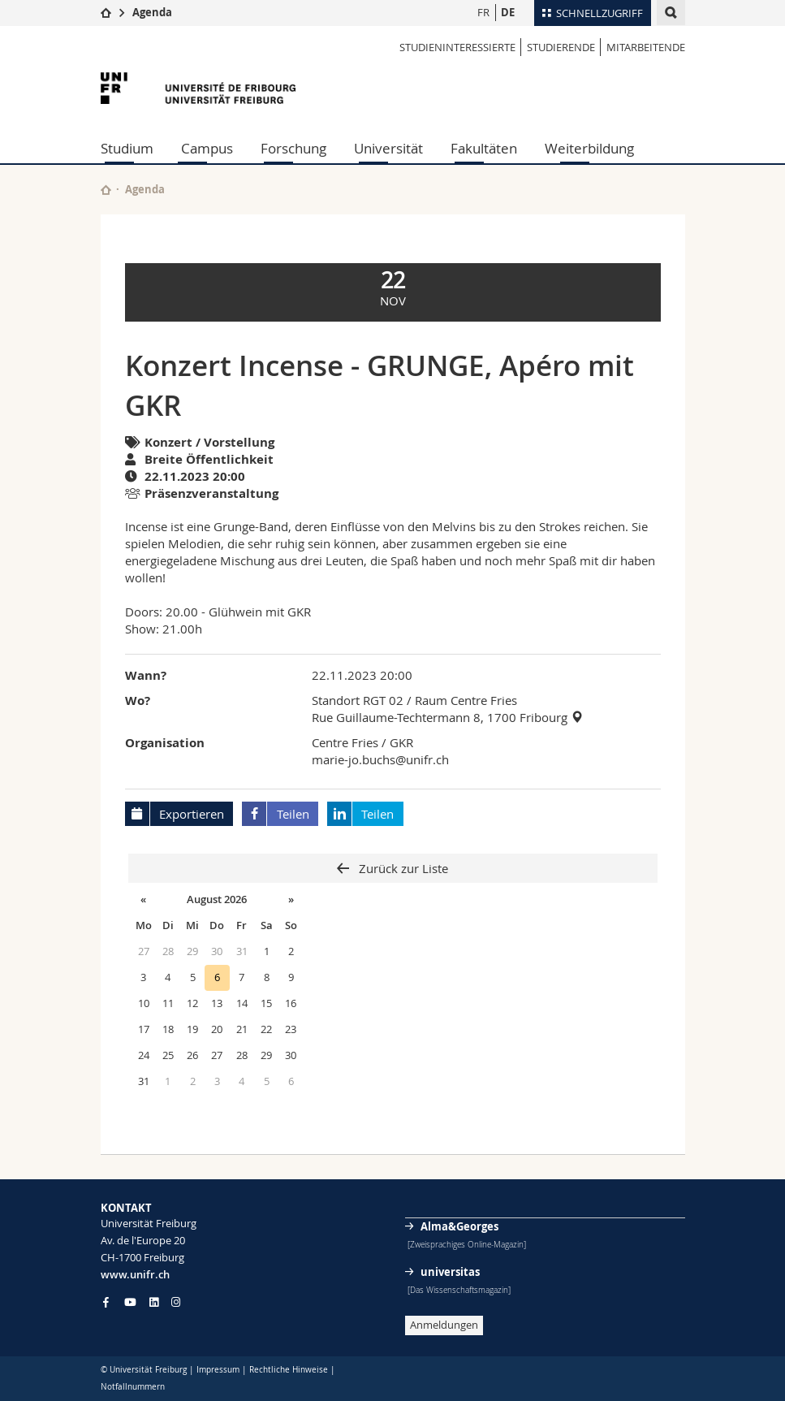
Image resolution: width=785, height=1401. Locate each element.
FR (483, 12)
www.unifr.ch (135, 1274)
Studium (127, 148)
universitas (450, 1272)
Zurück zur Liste (402, 868)
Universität (388, 148)
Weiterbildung (589, 148)
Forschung (293, 148)
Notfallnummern (133, 1387)
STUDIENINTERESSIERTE (457, 47)
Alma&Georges (459, 1226)
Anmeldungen (444, 1324)
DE (508, 12)
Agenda (152, 12)
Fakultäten (484, 148)
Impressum (217, 1369)
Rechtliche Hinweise (288, 1369)
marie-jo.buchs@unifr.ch (380, 759)
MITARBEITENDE (645, 47)
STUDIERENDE (561, 47)
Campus (207, 148)
